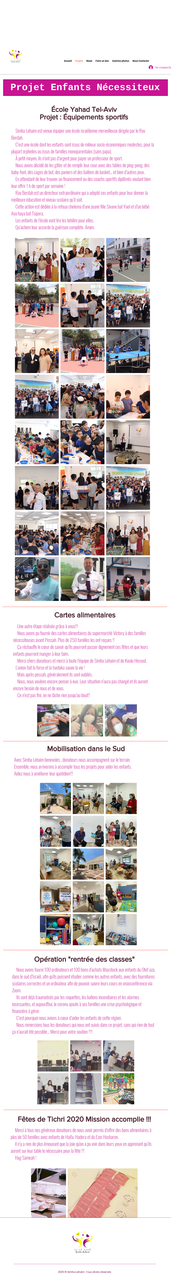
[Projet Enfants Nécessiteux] (85, 87)
